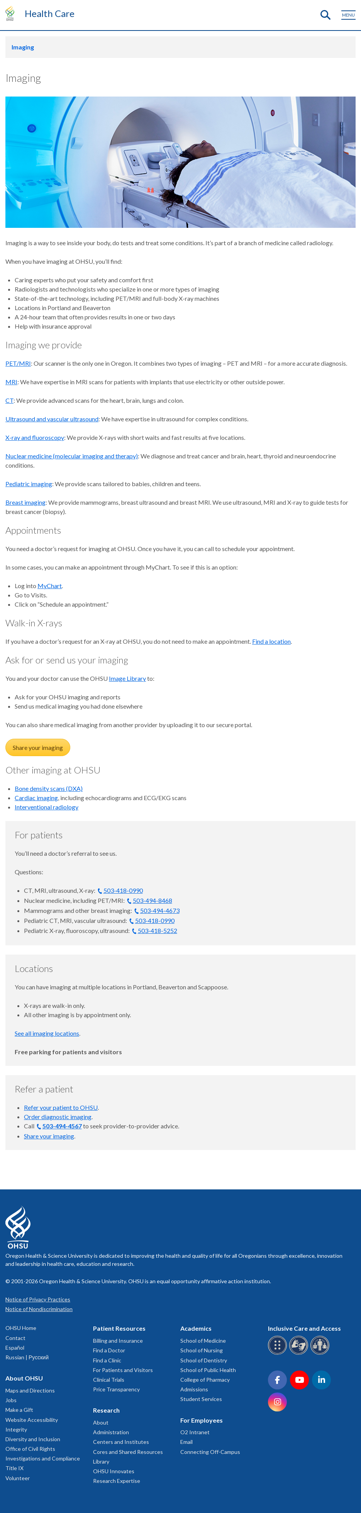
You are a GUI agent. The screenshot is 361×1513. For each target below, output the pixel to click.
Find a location (271, 641)
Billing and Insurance (118, 1340)
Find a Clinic (107, 1360)
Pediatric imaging (28, 483)
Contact (15, 1338)
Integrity (16, 1429)
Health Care (50, 13)
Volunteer (17, 1478)
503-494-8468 (152, 900)
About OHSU (24, 1378)
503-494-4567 (62, 1126)
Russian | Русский (27, 1357)
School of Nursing (201, 1350)
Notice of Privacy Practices (37, 1299)
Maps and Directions (30, 1390)
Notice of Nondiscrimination (39, 1309)
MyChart (49, 585)
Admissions (194, 1389)
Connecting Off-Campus (210, 1452)
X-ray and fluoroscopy (34, 437)
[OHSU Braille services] (278, 1353)
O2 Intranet (195, 1432)
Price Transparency (116, 1389)
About (100, 1422)
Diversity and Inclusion (32, 1439)
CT (9, 400)
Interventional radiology (46, 807)
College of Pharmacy (205, 1379)
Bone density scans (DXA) (49, 788)
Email (186, 1441)
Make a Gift (19, 1409)
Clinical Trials (108, 1379)
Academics (196, 1328)
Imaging (23, 47)
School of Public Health (208, 1370)
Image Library (127, 678)
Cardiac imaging (36, 797)
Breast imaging (25, 502)
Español (14, 1347)
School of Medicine (203, 1340)
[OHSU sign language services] (299, 1353)
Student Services (201, 1399)
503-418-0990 (123, 890)
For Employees (201, 1420)
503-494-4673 (160, 910)
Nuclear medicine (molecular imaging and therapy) (71, 456)
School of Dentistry (203, 1360)
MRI (11, 381)
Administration (111, 1432)
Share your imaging (38, 747)
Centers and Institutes (121, 1441)
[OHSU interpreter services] (321, 1353)
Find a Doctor (109, 1350)
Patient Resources (119, 1328)
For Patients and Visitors (123, 1370)
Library (101, 1461)
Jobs (11, 1400)
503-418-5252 (157, 930)
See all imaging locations (47, 1033)
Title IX (14, 1468)
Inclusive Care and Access (304, 1328)
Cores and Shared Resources (128, 1452)
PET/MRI (18, 363)
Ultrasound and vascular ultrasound (51, 418)
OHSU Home (20, 1328)
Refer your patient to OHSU (61, 1107)
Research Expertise (116, 1480)
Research (106, 1410)
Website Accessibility (31, 1419)
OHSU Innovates (113, 1471)
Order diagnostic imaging (58, 1116)
